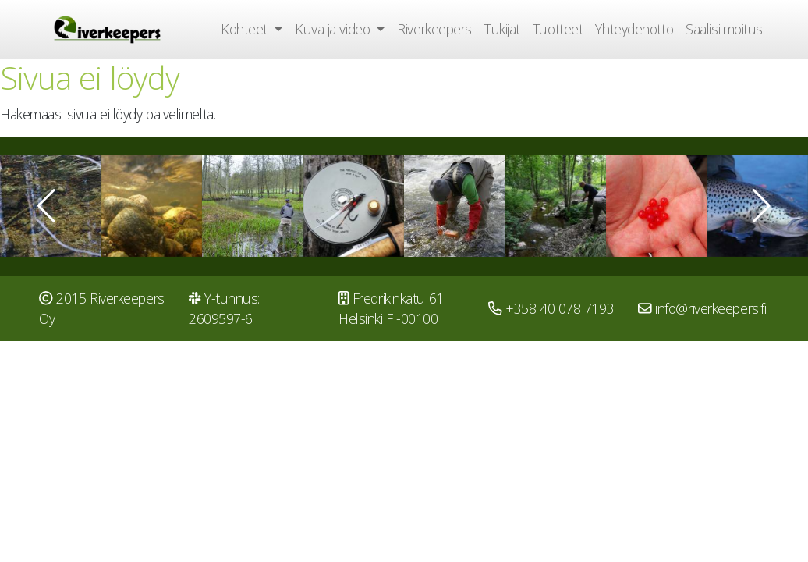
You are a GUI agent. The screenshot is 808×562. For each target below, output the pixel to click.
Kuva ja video (334, 29)
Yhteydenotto (634, 29)
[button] (46, 206)
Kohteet (246, 29)
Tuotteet (558, 29)
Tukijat (502, 29)
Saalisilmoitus (724, 29)
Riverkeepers (434, 29)
